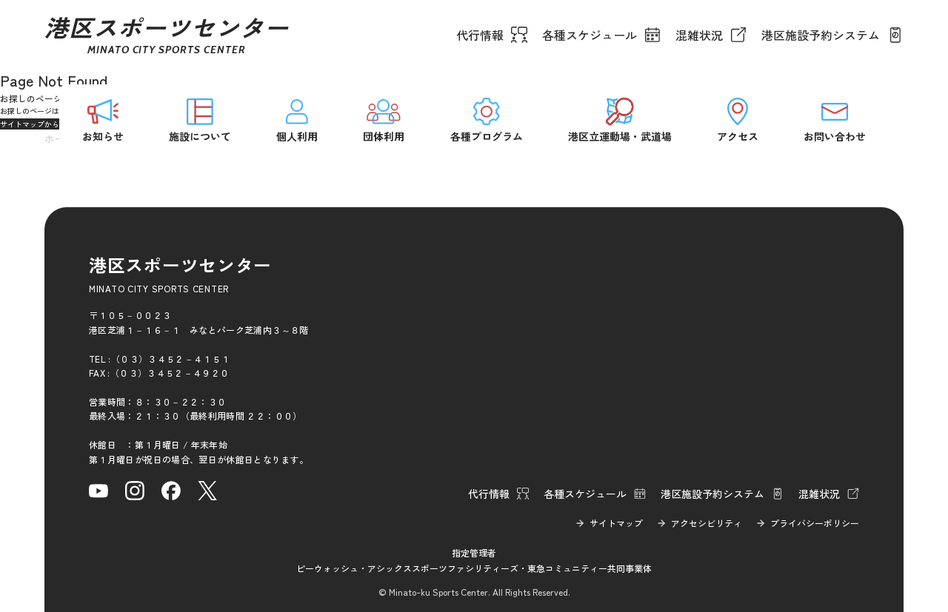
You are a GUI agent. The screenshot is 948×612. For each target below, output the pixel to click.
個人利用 (297, 119)
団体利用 (383, 119)
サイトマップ (616, 523)
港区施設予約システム (820, 35)
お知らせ (103, 119)
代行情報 (480, 35)
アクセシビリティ (706, 523)
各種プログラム (486, 119)
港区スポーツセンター (166, 35)
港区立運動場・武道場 (620, 119)
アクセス (737, 119)
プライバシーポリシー (814, 523)
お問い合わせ (835, 119)
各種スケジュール (589, 35)
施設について (200, 119)
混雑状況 (699, 35)
